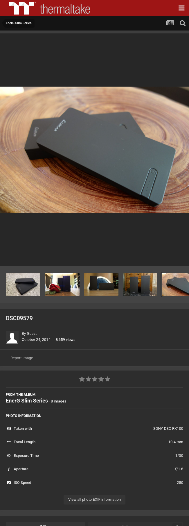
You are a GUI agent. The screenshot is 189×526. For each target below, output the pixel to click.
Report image (21, 358)
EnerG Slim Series (27, 401)
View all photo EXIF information (94, 499)
